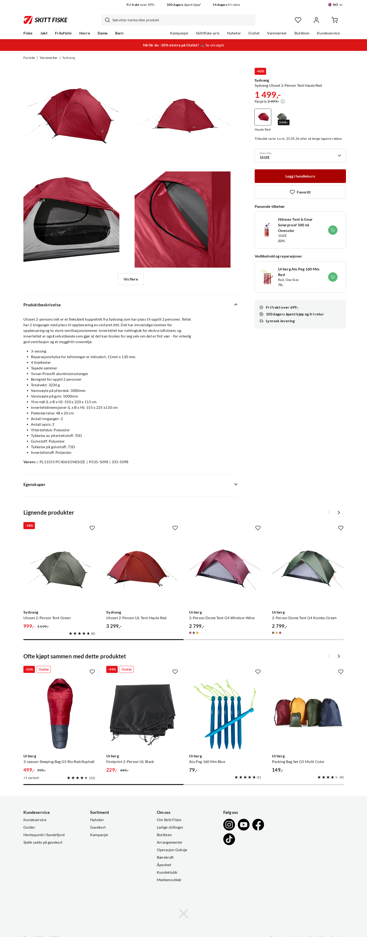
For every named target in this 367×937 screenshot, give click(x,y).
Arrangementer (170, 842)
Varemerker (277, 33)
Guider (29, 827)
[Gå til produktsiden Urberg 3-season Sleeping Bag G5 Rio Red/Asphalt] (59, 713)
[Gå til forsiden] (45, 20)
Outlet (254, 33)
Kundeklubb (167, 872)
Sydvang (68, 58)
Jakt (44, 33)
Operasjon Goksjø (172, 850)
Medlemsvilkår (169, 880)
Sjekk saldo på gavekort (42, 842)
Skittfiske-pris (208, 33)
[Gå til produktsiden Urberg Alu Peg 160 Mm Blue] (225, 713)
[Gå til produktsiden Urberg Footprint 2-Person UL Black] (142, 713)
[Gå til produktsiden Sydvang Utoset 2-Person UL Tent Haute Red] (142, 570)
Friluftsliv (63, 33)
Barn (119, 33)
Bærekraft (165, 857)
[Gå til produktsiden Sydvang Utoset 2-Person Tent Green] (59, 570)
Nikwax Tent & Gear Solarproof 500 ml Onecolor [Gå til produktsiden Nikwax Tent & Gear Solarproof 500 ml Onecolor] (295, 225)
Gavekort (98, 827)
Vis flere (131, 279)
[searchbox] (183, 20)
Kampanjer (179, 33)
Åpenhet (164, 865)
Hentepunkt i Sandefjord (44, 835)
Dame (103, 33)
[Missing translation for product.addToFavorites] (300, 192)
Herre (84, 33)
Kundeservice (328, 33)
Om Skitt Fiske (169, 820)
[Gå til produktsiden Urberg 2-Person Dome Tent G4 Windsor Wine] (225, 570)
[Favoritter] (298, 20)
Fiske (28, 33)
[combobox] (178, 20)
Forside (29, 58)
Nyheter (234, 33)
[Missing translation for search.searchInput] (105, 19)
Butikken (302, 33)
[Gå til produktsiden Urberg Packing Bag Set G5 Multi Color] (308, 713)
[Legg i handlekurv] (300, 176)
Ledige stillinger (170, 827)
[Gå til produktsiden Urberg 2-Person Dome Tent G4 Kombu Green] (308, 570)
